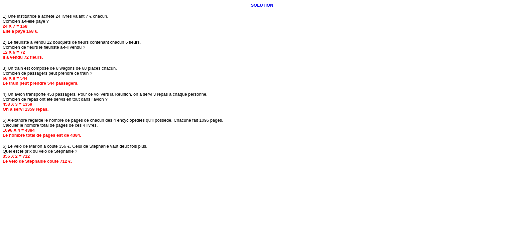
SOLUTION (262, 5)
